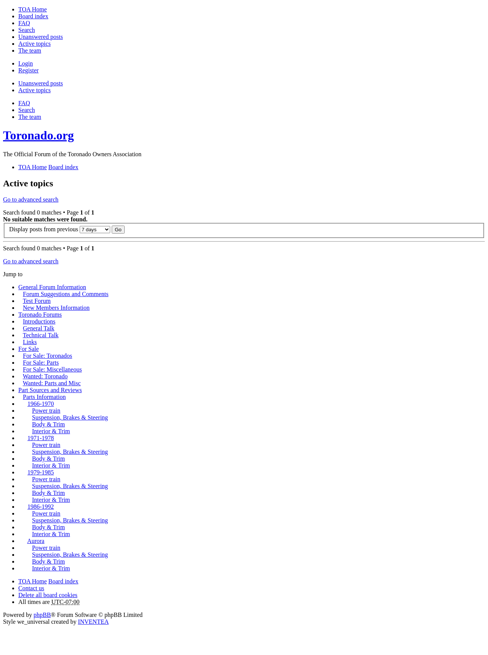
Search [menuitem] (26, 30)
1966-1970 (40, 403)
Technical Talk (41, 335)
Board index (63, 581)
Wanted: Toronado (45, 376)
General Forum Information (52, 287)
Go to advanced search (30, 199)
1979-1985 (40, 472)
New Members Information (56, 307)
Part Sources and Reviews (50, 390)
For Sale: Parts (41, 362)
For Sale (28, 349)
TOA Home (32, 581)
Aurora (35, 541)
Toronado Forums (40, 314)
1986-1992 (40, 506)
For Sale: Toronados (47, 355)
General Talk (39, 328)
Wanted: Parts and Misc (52, 383)
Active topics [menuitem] (34, 43)
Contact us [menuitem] (31, 588)
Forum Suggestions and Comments (65, 294)
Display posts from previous (59, 229)
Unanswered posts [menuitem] (40, 37)
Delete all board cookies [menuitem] (47, 595)
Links (30, 342)
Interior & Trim (51, 431)
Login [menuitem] (25, 63)
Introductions (39, 321)
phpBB (42, 615)
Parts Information (44, 397)
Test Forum (37, 301)
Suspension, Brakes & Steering (70, 417)
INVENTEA (93, 621)
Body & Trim (48, 424)
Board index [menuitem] (33, 16)
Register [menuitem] (28, 70)
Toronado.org (38, 135)
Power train (46, 410)
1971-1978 (40, 438)
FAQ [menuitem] (24, 23)
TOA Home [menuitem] (32, 9)
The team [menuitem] (29, 50)
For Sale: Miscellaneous (52, 369)
